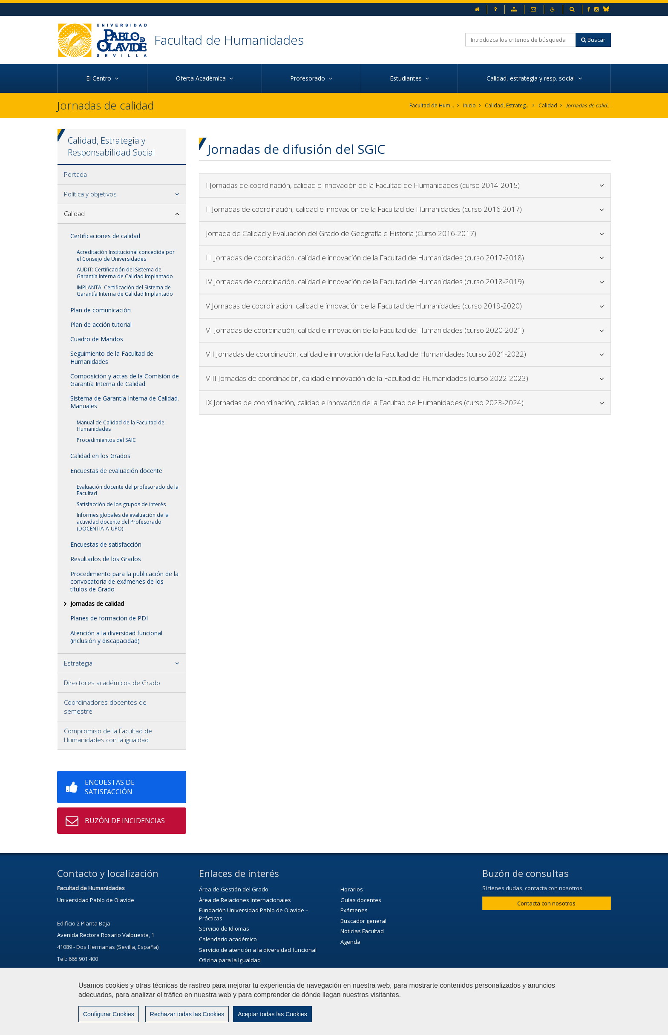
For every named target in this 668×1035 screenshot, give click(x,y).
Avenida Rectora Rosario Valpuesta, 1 (105, 935)
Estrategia (78, 663)
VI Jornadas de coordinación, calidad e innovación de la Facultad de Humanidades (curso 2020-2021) (405, 330)
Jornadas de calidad (588, 105)
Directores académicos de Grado (112, 682)
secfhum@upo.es (98, 970)
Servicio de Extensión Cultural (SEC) (244, 981)
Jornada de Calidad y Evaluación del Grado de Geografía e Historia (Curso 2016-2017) (405, 233)
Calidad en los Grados (100, 456)
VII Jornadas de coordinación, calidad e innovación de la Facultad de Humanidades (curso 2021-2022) (405, 354)
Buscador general (363, 921)
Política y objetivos (90, 194)
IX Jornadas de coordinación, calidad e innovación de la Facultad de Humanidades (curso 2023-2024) (405, 402)
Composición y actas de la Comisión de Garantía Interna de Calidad (124, 380)
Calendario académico (228, 939)
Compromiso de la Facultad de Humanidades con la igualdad (108, 735)
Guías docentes (360, 900)
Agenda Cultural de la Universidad (243, 991)
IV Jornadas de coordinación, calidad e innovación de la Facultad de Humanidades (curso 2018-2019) (405, 281)
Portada (75, 174)
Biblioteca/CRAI (218, 970)
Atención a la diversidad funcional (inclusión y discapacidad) (116, 637)
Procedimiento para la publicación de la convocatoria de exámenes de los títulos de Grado (124, 581)
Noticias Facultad (362, 931)
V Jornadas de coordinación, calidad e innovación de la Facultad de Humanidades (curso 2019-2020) (405, 306)
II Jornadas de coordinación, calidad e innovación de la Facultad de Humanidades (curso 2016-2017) (405, 209)
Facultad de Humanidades (229, 40)
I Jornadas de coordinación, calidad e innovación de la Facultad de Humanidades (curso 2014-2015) (405, 185)
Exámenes (354, 910)
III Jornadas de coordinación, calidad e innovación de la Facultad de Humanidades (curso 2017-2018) (405, 257)
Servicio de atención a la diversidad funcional (258, 950)
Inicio (469, 105)
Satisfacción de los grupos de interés (121, 504)
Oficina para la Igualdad (230, 960)
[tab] (122, 175)
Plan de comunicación (100, 310)
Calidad (547, 105)
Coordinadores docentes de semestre (105, 706)
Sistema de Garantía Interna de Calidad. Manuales (124, 402)
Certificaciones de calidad (105, 236)
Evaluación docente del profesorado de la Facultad (128, 490)
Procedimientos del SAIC (106, 440)
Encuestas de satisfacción (105, 544)
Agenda (350, 942)
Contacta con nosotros (546, 903)
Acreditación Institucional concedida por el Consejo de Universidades (126, 255)
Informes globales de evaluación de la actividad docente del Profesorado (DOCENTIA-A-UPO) (123, 521)
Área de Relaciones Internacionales (245, 900)
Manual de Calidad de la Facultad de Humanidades (120, 426)
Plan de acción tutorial (101, 324)
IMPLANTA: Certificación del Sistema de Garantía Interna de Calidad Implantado (125, 291)
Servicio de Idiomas (224, 928)
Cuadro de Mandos (96, 339)
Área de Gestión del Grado (233, 889)
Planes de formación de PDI (109, 618)
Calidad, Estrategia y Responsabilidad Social (507, 105)
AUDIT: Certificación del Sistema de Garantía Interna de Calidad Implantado (125, 273)
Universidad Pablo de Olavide (95, 900)
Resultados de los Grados (105, 559)
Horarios (351, 889)
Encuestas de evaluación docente (116, 471)
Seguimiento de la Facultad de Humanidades (111, 357)
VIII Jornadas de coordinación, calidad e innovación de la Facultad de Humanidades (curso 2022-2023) (405, 378)
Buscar (593, 39)
